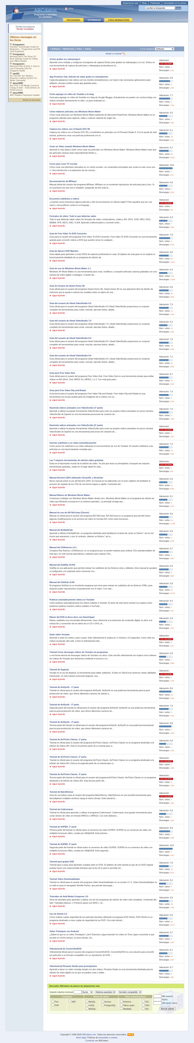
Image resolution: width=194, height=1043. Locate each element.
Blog (144, 3)
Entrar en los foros (31, 100)
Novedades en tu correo (175, 3)
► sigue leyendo (57, 69)
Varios (88, 49)
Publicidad (155, 3)
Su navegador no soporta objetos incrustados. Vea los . (25, 65)
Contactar (89, 1040)
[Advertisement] (116, 33)
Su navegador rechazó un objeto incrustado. (25, 28)
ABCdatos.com (89, 1034)
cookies (113, 1037)
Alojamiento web (130, 3)
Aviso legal (81, 1037)
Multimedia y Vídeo (72, 49)
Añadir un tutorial (116, 53)
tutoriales (52, 14)
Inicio (70, 8)
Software (56, 49)
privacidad (103, 1037)
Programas (39, 14)
